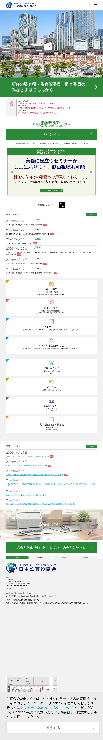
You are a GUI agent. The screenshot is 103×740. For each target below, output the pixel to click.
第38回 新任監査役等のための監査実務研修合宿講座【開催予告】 (28, 234)
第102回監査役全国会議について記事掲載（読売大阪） (24, 264)
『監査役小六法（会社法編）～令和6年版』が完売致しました (38, 103)
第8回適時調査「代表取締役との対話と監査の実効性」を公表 (38, 113)
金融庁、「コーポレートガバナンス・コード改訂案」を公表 (26, 495)
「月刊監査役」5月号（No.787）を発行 (19, 243)
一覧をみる (91, 215)
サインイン (51, 134)
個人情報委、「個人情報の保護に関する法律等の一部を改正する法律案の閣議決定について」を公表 (39, 504)
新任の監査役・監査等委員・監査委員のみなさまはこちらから (48, 87)
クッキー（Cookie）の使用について (47, 707)
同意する (53, 728)
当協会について (51, 524)
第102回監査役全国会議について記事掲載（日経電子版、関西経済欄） (29, 273)
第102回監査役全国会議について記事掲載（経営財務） (24, 225)
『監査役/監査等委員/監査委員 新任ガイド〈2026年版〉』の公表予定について (44, 108)
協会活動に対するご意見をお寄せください (51, 548)
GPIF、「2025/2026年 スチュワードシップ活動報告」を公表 (26, 457)
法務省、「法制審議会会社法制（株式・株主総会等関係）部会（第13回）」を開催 (33, 475)
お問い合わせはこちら (16, 589)
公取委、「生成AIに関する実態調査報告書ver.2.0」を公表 (25, 466)
